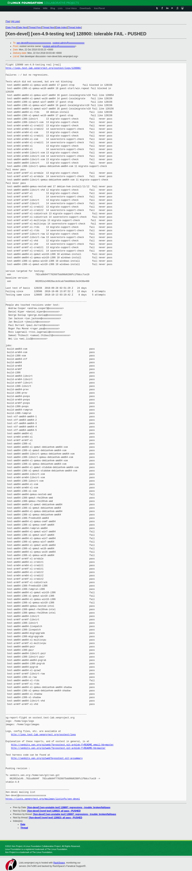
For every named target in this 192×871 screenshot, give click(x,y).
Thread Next (48, 27)
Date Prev (11, 27)
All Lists (15, 21)
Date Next (22, 27)
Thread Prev (34, 27)
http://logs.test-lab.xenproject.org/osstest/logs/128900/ (43, 68)
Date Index (61, 27)
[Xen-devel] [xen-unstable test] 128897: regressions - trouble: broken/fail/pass (68, 807)
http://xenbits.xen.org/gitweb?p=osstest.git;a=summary (47, 758)
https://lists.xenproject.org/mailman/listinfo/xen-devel (43, 799)
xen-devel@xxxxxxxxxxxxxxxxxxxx (34, 43)
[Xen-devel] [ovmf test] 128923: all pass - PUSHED (54, 811)
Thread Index (74, 27)
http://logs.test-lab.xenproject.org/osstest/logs (43, 734)
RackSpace (59, 862)
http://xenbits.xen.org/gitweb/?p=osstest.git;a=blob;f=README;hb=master (58, 748)
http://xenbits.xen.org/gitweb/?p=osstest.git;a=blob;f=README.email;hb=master (62, 744)
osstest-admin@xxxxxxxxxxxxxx (68, 43)
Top (8, 21)
